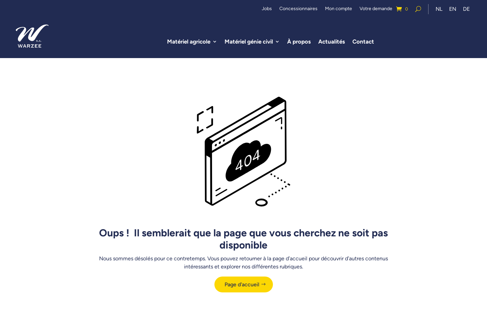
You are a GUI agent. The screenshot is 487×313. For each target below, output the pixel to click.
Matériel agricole (188, 41)
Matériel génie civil (249, 41)
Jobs (267, 8)
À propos (299, 41)
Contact (363, 41)
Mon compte (338, 8)
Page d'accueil (242, 284)
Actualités (331, 41)
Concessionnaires (298, 8)
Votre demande (376, 8)
